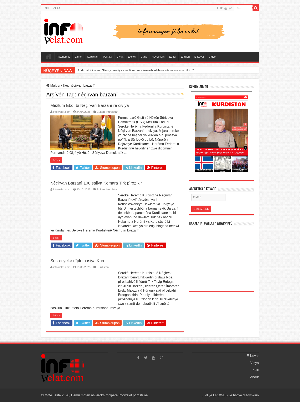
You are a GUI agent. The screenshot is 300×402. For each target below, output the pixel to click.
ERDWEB (220, 395)
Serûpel (48, 56)
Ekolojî (132, 56)
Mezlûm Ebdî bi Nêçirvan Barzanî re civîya (89, 105)
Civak (120, 56)
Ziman (78, 56)
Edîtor (172, 56)
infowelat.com (61, 111)
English (185, 56)
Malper (53, 85)
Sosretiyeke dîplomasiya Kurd (78, 260)
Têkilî (46, 7)
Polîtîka (107, 56)
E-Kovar (199, 56)
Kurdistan (92, 56)
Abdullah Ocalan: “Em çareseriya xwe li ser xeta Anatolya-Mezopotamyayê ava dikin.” (135, 70)
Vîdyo (212, 56)
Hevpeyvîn (158, 56)
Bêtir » (56, 160)
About (57, 7)
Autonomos (63, 56)
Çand (144, 56)
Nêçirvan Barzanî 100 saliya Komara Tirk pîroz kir (96, 183)
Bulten (101, 111)
